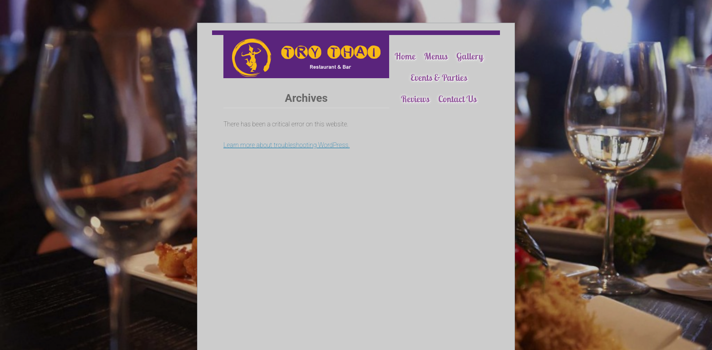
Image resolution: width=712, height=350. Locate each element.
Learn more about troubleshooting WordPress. (286, 145)
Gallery (469, 56)
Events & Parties (438, 77)
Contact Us (457, 99)
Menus (436, 56)
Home (405, 56)
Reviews (415, 99)
